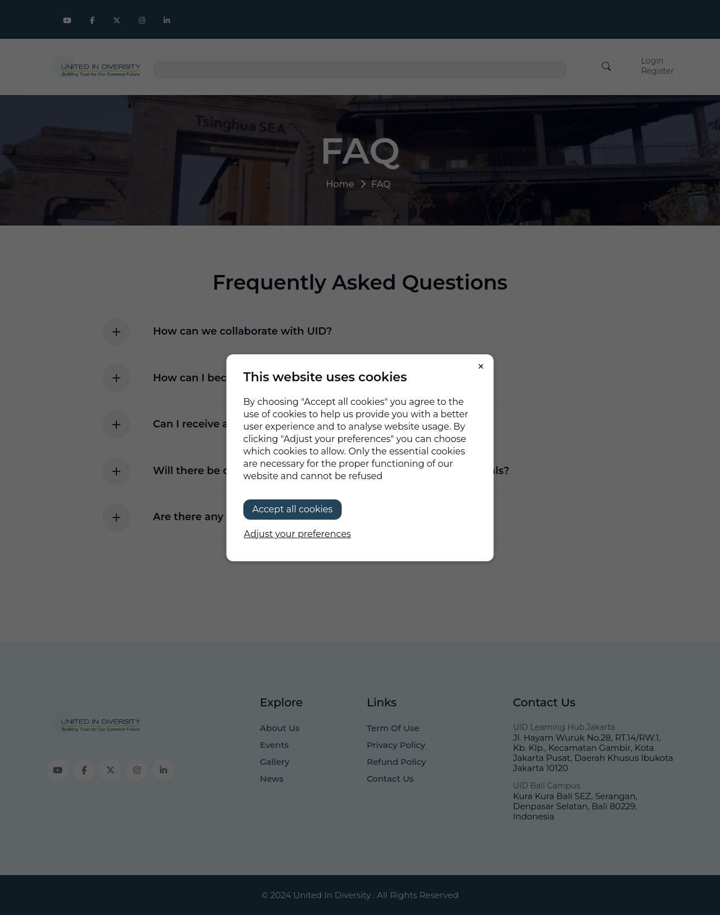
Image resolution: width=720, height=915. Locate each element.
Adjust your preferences (297, 534)
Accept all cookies (293, 509)
